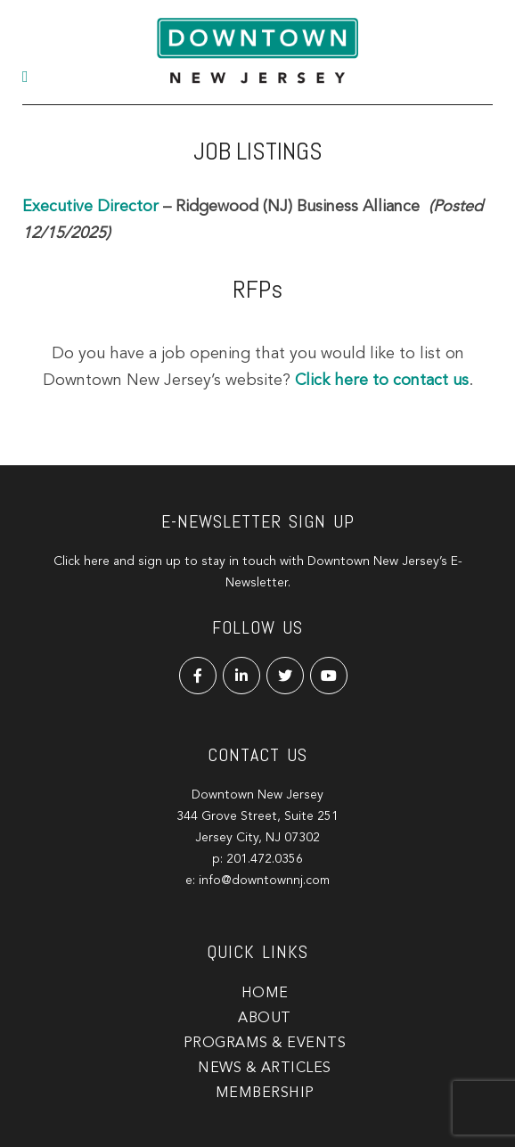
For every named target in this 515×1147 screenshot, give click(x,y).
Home (265, 994)
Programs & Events (265, 1043)
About (264, 1019)
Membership (265, 1093)
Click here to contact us (382, 381)
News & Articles (264, 1068)
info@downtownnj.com (264, 880)
